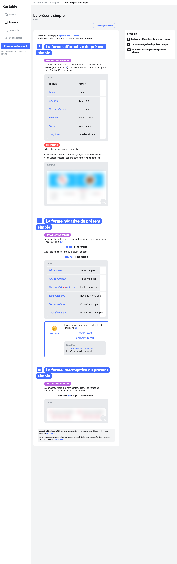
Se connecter (13, 38)
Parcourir (11, 22)
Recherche (11, 30)
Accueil (10, 14)
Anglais (55, 2)
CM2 (46, 2)
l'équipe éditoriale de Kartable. (69, 36)
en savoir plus (51, 433)
